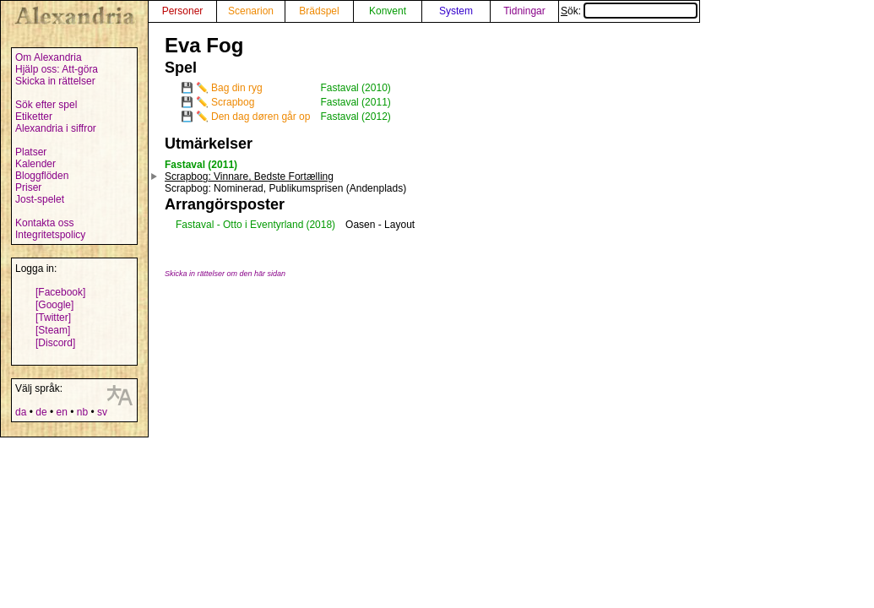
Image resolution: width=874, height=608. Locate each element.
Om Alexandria (48, 57)
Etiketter (33, 116)
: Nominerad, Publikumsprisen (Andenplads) (285, 188)
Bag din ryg (237, 88)
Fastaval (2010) (355, 88)
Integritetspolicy (50, 235)
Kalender (35, 164)
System (456, 11)
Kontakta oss (44, 223)
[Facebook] (60, 292)
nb (82, 412)
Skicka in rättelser (55, 81)
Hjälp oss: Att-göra (56, 69)
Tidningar (524, 11)
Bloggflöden (41, 176)
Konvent (387, 11)
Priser (28, 187)
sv (102, 412)
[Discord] (55, 343)
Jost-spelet (39, 199)
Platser (30, 152)
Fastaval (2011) (355, 102)
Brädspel (319, 11)
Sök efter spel (46, 105)
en (61, 412)
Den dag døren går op (260, 116)
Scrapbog (232, 102)
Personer (183, 11)
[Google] (54, 305)
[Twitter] (53, 317)
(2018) (320, 225)
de (40, 412)
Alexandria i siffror (55, 128)
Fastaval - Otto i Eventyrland (239, 225)
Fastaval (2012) (355, 116)
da (20, 412)
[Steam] (52, 330)
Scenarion (251, 11)
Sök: (629, 11)
